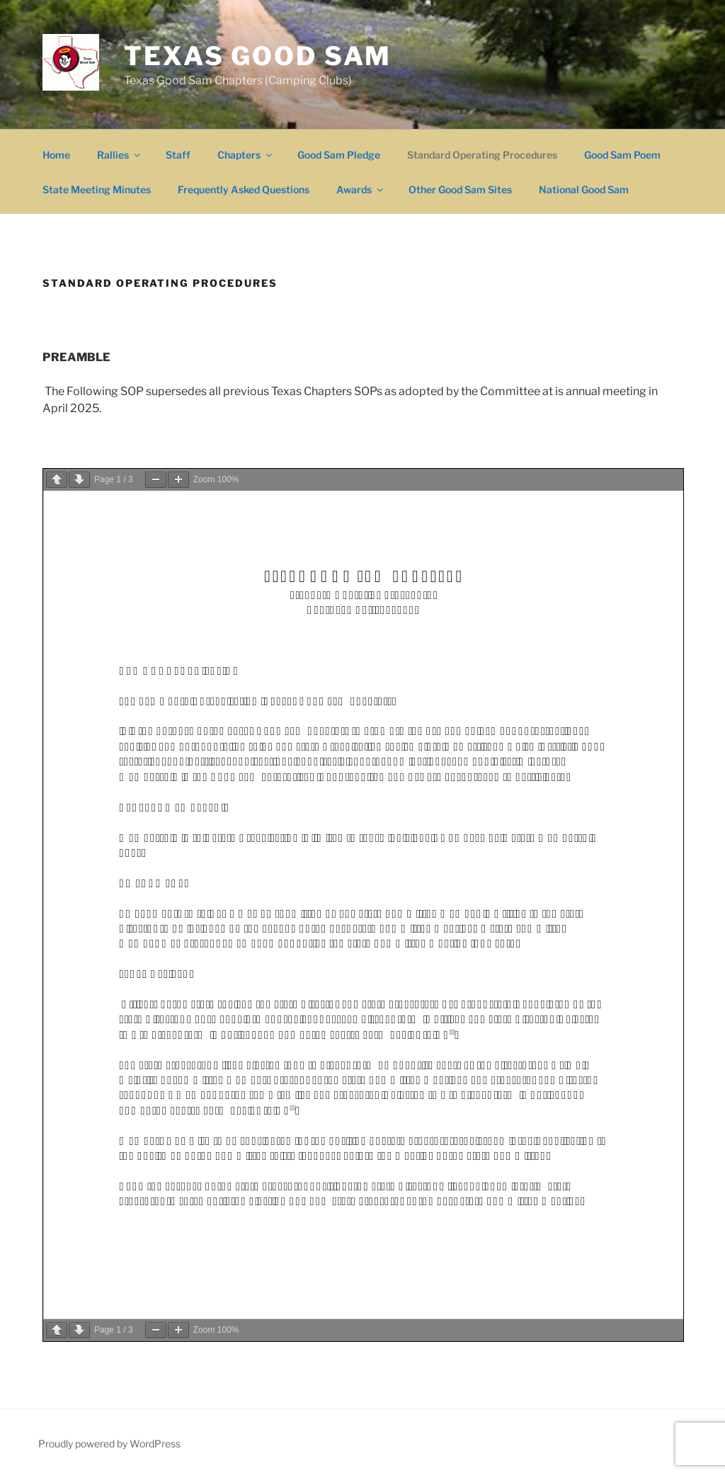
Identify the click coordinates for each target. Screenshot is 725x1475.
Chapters (245, 155)
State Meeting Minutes (96, 189)
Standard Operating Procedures (482, 155)
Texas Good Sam (258, 56)
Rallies (119, 155)
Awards (360, 189)
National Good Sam (584, 189)
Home (56, 155)
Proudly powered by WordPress (109, 1443)
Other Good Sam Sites (460, 189)
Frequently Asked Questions (243, 189)
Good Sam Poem (622, 155)
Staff (178, 155)
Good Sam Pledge (338, 155)
